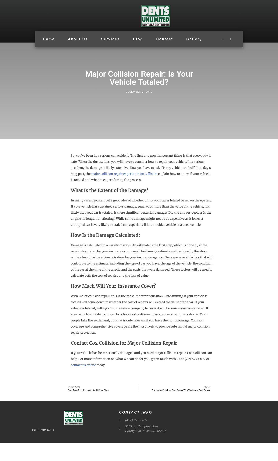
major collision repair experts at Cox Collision (124, 192)
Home (49, 39)
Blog (138, 39)
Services (110, 39)
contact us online (83, 383)
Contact (164, 39)
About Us (78, 39)
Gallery (194, 39)
